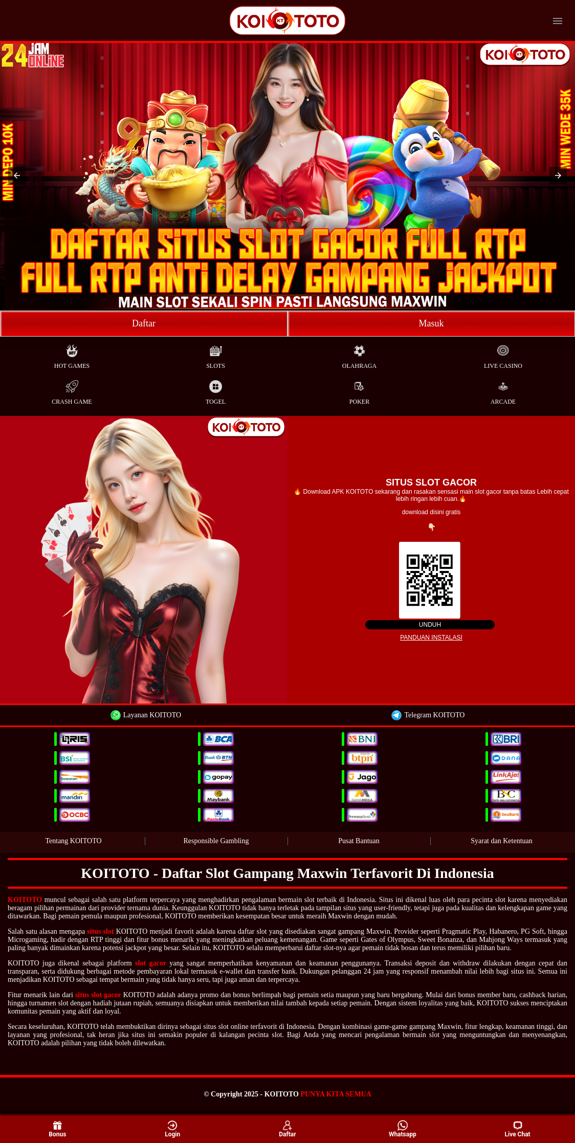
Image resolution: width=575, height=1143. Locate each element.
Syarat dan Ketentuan (502, 841)
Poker (359, 390)
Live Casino (503, 354)
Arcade (503, 390)
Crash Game (72, 390)
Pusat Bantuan (359, 841)
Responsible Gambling (216, 841)
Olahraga (359, 354)
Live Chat (517, 1129)
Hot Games (72, 354)
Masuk (431, 323)
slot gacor (150, 963)
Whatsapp (402, 1128)
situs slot (100, 931)
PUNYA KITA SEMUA (335, 1094)
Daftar (144, 323)
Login (172, 1128)
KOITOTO (25, 900)
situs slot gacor (98, 995)
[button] (17, 175)
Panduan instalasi (431, 637)
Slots (215, 354)
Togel (216, 390)
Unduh (430, 624)
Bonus (57, 1128)
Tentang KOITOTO (73, 841)
